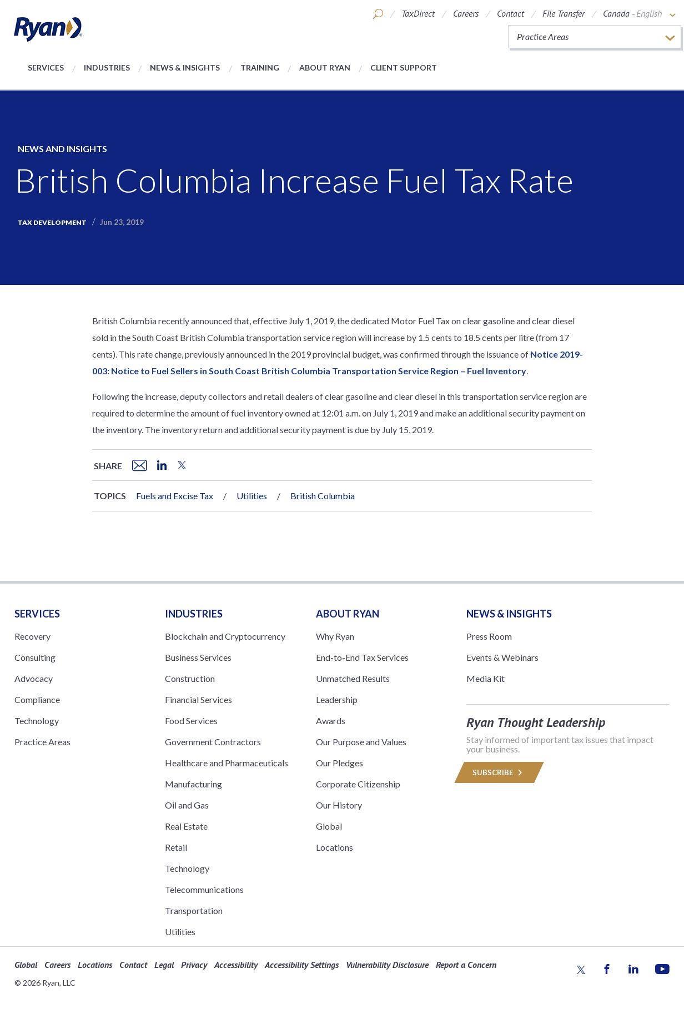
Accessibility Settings (302, 964)
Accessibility (236, 964)
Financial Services (198, 699)
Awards (330, 720)
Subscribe (499, 772)
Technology (36, 720)
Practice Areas (42, 741)
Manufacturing (193, 784)
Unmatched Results (353, 678)
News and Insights (62, 148)
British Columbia (322, 495)
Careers (466, 13)
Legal (164, 964)
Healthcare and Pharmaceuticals (226, 762)
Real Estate (186, 826)
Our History (339, 805)
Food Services (191, 720)
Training (259, 67)
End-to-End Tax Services (362, 657)
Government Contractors (213, 741)
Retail (176, 847)
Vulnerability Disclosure (387, 964)
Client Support (403, 67)
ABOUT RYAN (347, 614)
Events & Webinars (502, 657)
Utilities (252, 495)
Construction (190, 678)
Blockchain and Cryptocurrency (225, 636)
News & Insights (185, 67)
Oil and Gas (187, 805)
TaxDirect (418, 13)
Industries (107, 67)
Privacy (194, 964)
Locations (334, 847)
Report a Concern (466, 964)
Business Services (198, 657)
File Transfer (563, 13)
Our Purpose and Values (361, 741)
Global (329, 826)
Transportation (194, 910)
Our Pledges (339, 762)
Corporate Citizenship (358, 784)
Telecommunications (204, 889)
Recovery (32, 636)
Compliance (37, 699)
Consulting (35, 657)
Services (46, 67)
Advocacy (33, 678)
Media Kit (485, 678)
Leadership (337, 699)
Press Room (489, 636)
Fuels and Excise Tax (174, 495)
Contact (510, 13)
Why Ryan (335, 636)
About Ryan (324, 67)
